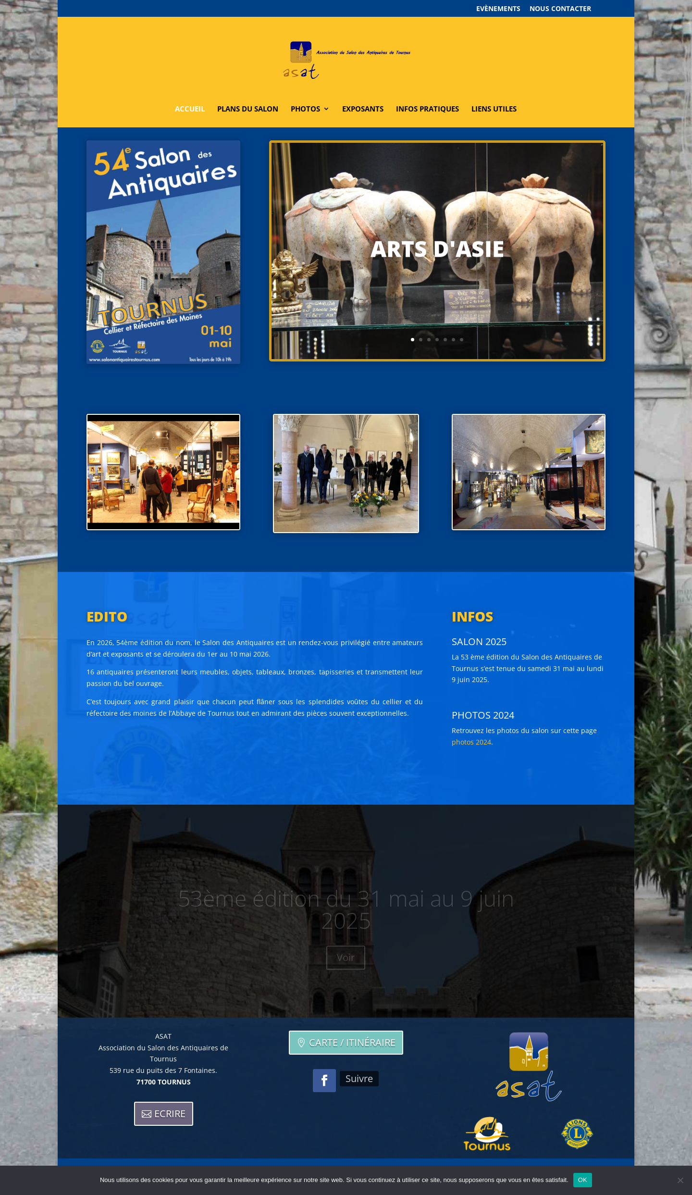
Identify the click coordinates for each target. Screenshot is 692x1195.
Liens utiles (494, 109)
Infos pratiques (427, 109)
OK (582, 1179)
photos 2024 (471, 742)
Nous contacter (560, 9)
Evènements (498, 9)
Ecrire (169, 1113)
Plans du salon (247, 109)
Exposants (362, 109)
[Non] (680, 1180)
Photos (305, 109)
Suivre (359, 1078)
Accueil (190, 109)
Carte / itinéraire (352, 1042)
